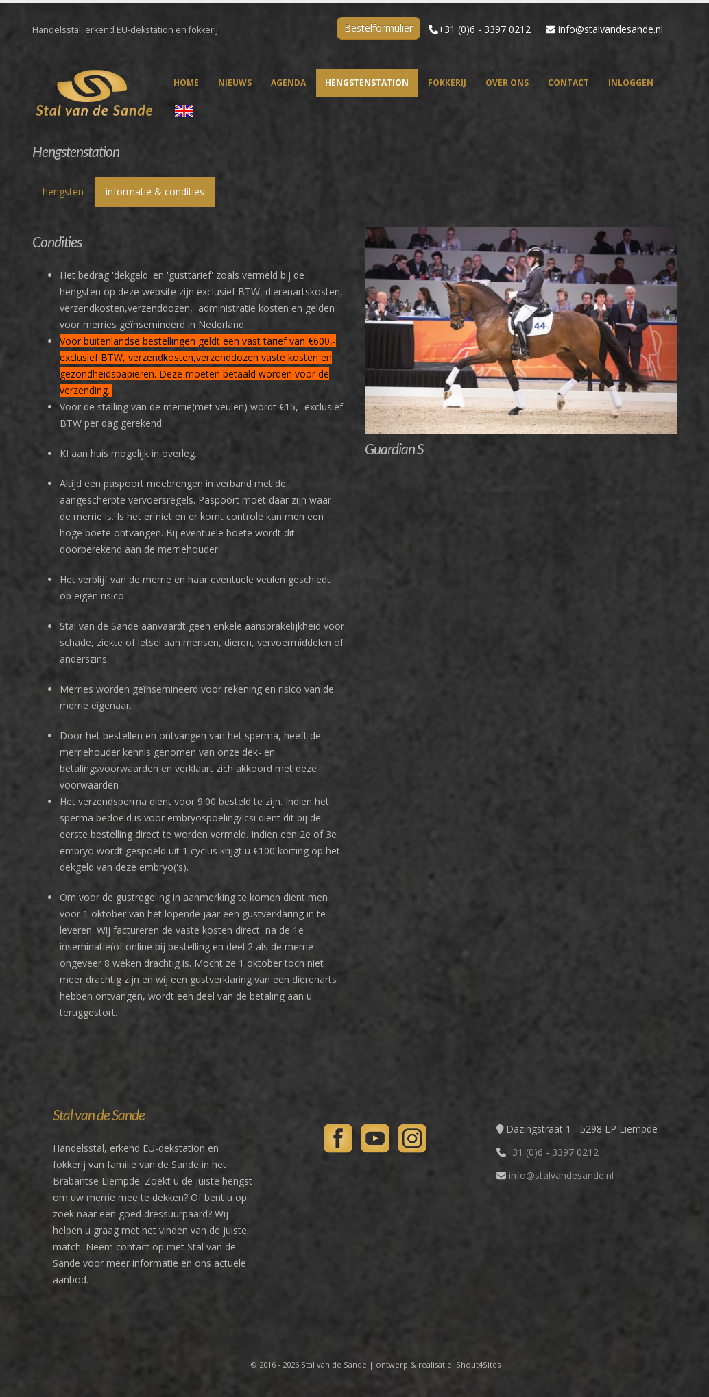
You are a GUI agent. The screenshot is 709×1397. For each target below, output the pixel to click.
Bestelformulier (378, 27)
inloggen (630, 82)
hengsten (63, 191)
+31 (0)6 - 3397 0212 (484, 29)
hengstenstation (367, 82)
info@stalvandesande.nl (610, 29)
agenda (288, 82)
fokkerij (447, 82)
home (186, 82)
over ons (507, 82)
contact (568, 82)
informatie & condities (155, 191)
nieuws (235, 82)
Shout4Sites (478, 1364)
